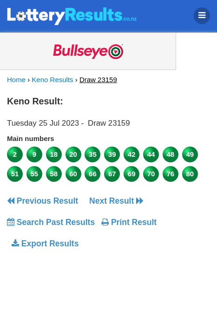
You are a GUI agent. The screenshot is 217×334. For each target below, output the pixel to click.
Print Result (129, 222)
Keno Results (52, 80)
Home (16, 80)
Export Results (45, 243)
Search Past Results (51, 222)
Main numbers (30, 138)
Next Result (116, 201)
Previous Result (42, 201)
